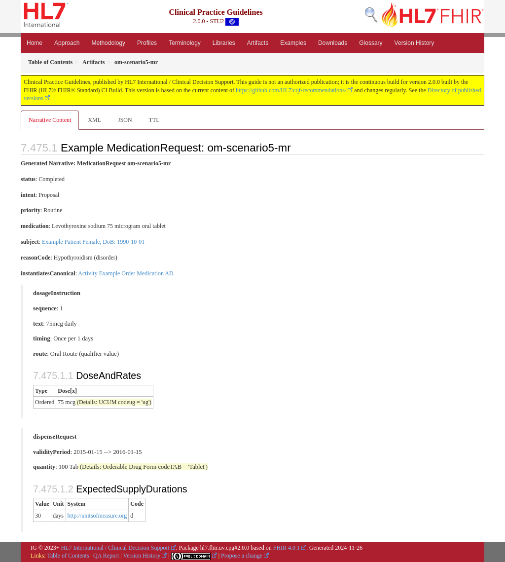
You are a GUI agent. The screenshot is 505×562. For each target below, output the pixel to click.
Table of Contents (68, 555)
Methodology (108, 42)
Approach (66, 42)
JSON (125, 119)
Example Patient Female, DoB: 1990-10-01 (93, 241)
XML (94, 119)
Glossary (370, 42)
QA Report (106, 555)
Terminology (185, 42)
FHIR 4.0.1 (286, 547)
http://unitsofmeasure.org (97, 515)
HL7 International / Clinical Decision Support (115, 547)
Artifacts (257, 42)
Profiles (147, 42)
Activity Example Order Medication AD (125, 273)
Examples (293, 42)
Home (34, 42)
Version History (414, 42)
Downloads (332, 42)
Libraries (224, 42)
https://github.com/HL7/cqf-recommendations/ (291, 90)
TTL (154, 119)
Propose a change (241, 555)
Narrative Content (50, 119)
